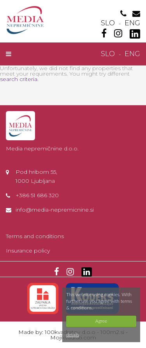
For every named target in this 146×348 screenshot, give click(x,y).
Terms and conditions (35, 236)
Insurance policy (28, 250)
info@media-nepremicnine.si (55, 209)
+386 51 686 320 (37, 195)
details (72, 334)
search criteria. (19, 79)
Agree (101, 321)
